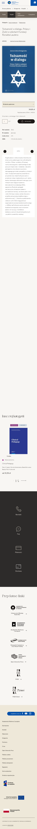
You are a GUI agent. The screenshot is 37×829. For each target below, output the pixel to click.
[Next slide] (32, 151)
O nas (3, 746)
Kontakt (18, 510)
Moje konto (5, 734)
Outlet (4, 14)
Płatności (18, 549)
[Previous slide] (4, 151)
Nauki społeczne (13, 22)
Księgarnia (17, 8)
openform (10, 825)
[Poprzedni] (13, 480)
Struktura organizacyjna (8, 775)
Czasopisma (31, 14)
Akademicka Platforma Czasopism (11, 721)
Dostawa (18, 568)
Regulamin (5, 767)
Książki (24, 8)
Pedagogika (22, 22)
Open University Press (8, 750)
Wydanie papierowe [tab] (18, 104)
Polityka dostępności (7, 763)
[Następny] (23, 480)
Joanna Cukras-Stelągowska (17, 41)
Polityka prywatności (7, 758)
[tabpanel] (18, 449)
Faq (18, 531)
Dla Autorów (5, 725)
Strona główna (6, 8)
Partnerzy (4, 742)
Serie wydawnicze (21, 14)
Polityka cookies (6, 754)
